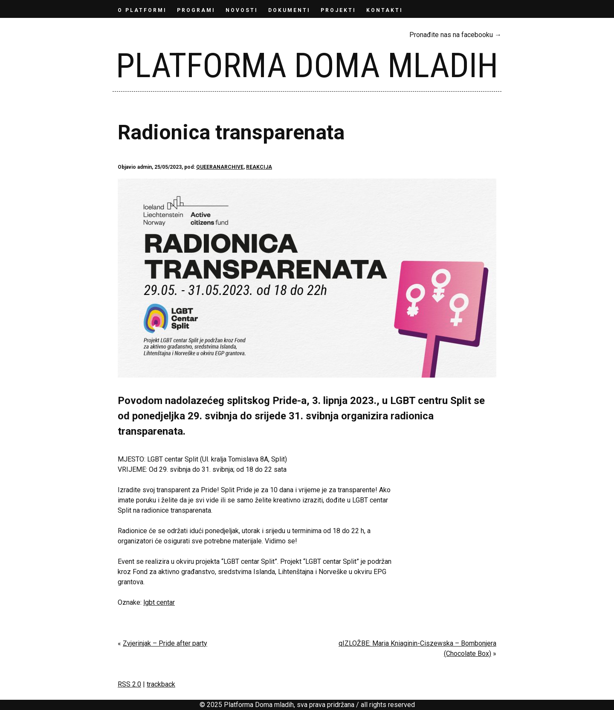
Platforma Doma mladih (307, 66)
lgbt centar (159, 602)
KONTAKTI (384, 10)
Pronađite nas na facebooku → (455, 35)
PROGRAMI (196, 10)
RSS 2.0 (129, 684)
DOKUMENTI (289, 10)
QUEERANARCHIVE (219, 167)
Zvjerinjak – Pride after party (165, 643)
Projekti (338, 10)
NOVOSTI (242, 10)
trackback (161, 684)
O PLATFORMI (142, 10)
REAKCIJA (259, 167)
